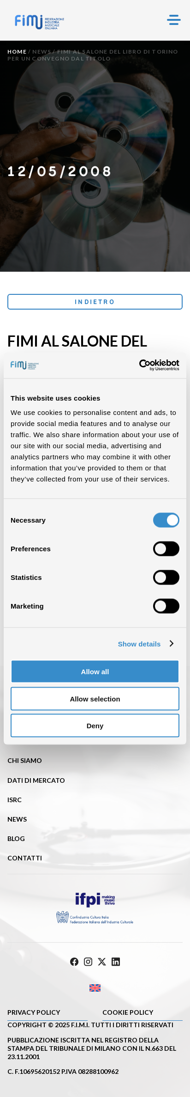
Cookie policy (127, 1012)
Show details (139, 643)
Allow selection (95, 698)
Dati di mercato (36, 780)
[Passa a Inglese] (95, 988)
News (41, 51)
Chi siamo (24, 760)
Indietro (95, 302)
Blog (16, 838)
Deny (95, 726)
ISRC (14, 800)
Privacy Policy (33, 1012)
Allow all (95, 672)
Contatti (24, 858)
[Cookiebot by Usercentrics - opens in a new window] (139, 366)
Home (17, 51)
